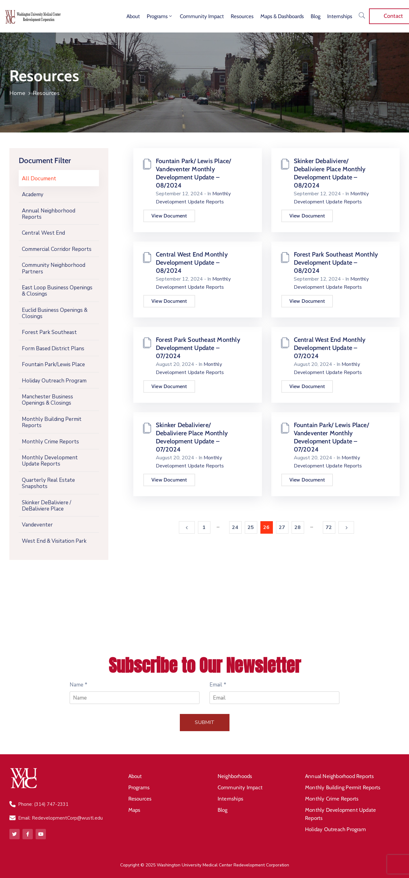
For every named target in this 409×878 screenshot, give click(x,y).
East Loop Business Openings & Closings (57, 290)
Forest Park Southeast (49, 332)
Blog (315, 16)
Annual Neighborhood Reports (48, 214)
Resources (242, 16)
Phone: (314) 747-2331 (43, 804)
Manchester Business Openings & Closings (47, 400)
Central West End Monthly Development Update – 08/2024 (192, 262)
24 (235, 527)
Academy (32, 194)
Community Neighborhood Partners (53, 268)
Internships (339, 16)
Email (217, 684)
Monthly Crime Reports (50, 441)
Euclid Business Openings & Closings (54, 313)
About (133, 16)
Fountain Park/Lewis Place (53, 364)
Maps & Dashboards (282, 16)
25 (251, 527)
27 (282, 527)
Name (78, 684)
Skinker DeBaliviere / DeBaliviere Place (46, 505)
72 (329, 527)
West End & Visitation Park (54, 541)
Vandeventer (37, 524)
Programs (160, 16)
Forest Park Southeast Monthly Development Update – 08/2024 (336, 262)
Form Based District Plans (53, 348)
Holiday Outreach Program (54, 380)
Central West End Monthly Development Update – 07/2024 (330, 348)
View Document (169, 216)
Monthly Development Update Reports (50, 460)
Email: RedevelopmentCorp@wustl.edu (60, 818)
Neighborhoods (235, 776)
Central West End (43, 233)
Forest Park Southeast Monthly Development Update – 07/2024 (198, 348)
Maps (134, 810)
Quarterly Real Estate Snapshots (48, 483)
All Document (39, 178)
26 (266, 527)
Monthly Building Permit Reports (51, 422)
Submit (204, 722)
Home (17, 93)
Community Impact (202, 16)
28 (297, 527)
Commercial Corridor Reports (56, 249)
